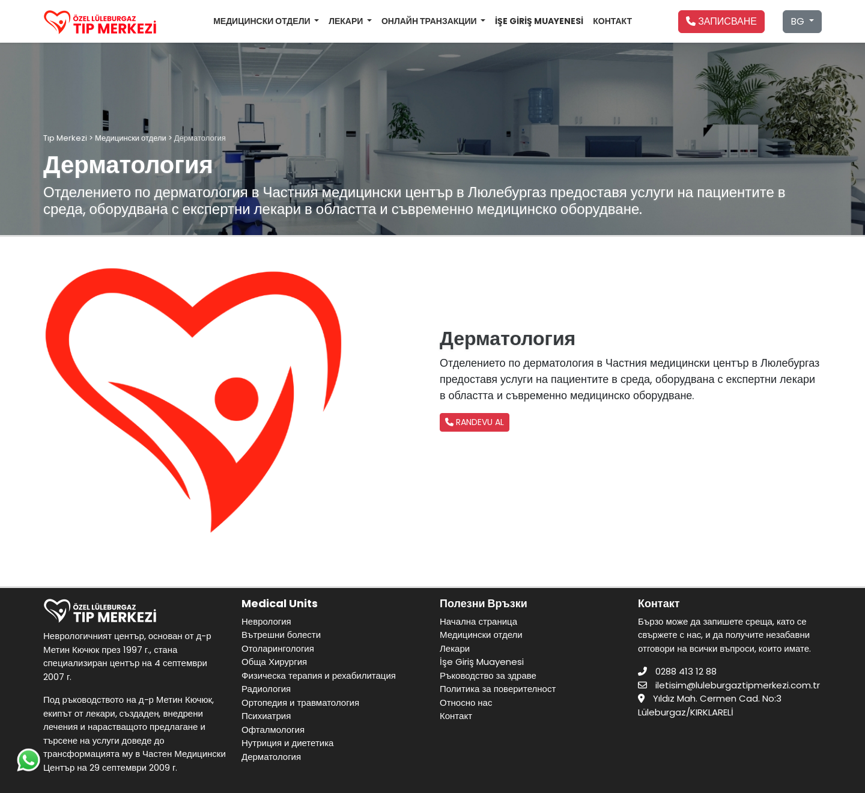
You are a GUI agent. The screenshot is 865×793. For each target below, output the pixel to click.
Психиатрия (266, 715)
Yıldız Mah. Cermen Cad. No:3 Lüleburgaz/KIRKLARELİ (710, 705)
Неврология (266, 621)
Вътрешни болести (281, 634)
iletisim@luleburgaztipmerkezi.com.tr (737, 685)
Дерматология (271, 756)
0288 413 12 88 (686, 671)
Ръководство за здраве (488, 675)
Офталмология (273, 729)
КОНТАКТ (612, 21)
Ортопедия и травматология (300, 702)
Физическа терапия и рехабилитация (318, 675)
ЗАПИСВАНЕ (721, 21)
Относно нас (466, 702)
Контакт (456, 715)
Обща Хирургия (274, 661)
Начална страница (478, 621)
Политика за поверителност (498, 688)
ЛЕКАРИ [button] (347, 21)
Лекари (455, 648)
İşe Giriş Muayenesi (482, 661)
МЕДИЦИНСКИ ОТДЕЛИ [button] (262, 21)
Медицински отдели (481, 634)
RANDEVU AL (474, 422)
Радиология (266, 688)
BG (799, 21)
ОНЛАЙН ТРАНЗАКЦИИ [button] (430, 21)
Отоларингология (277, 648)
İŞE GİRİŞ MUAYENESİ (539, 21)
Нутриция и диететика (287, 742)
